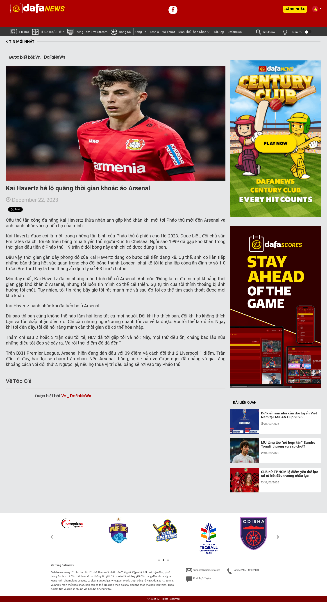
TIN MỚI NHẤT (20, 42)
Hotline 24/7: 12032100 (243, 571)
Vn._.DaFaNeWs (76, 396)
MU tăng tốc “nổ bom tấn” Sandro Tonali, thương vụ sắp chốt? (288, 444)
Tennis (154, 32)
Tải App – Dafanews (228, 32)
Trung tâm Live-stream (87, 31)
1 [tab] (159, 560)
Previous (49, 537)
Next (278, 537)
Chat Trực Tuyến (198, 579)
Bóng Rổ (140, 32)
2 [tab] (163, 560)
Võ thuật (168, 32)
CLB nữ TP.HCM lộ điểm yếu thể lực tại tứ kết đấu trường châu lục (289, 474)
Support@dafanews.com (203, 570)
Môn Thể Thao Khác (192, 32)
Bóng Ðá (121, 31)
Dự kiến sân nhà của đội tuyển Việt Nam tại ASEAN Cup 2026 (289, 415)
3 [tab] (168, 560)
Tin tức (20, 31)
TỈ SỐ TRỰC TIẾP (48, 31)
